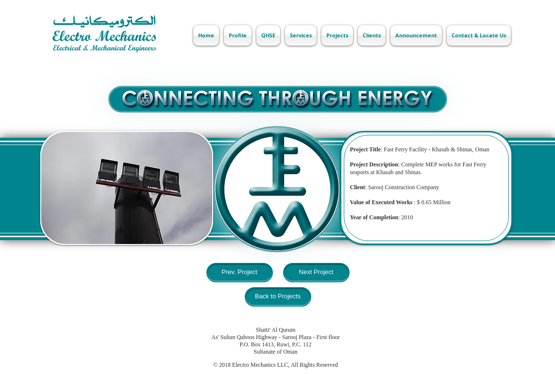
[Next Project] (316, 272)
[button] (126, 188)
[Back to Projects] (278, 297)
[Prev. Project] (239, 272)
